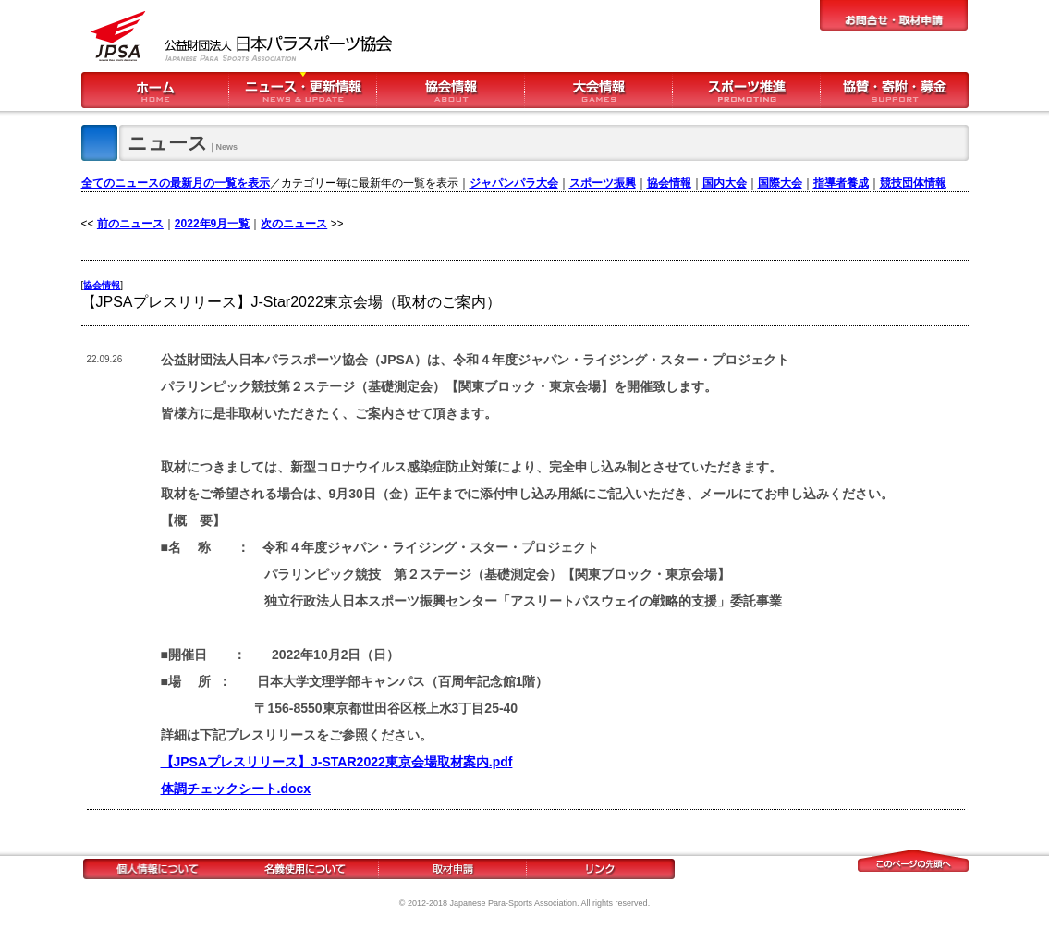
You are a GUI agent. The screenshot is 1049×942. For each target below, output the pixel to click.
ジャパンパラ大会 (514, 183)
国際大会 (780, 183)
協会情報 (669, 183)
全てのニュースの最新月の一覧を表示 (175, 183)
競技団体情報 (913, 183)
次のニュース (294, 223)
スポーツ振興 (602, 183)
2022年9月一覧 (212, 223)
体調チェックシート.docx (236, 788)
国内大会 (724, 183)
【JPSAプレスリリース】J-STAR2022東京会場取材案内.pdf (337, 761)
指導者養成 (841, 183)
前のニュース (130, 223)
